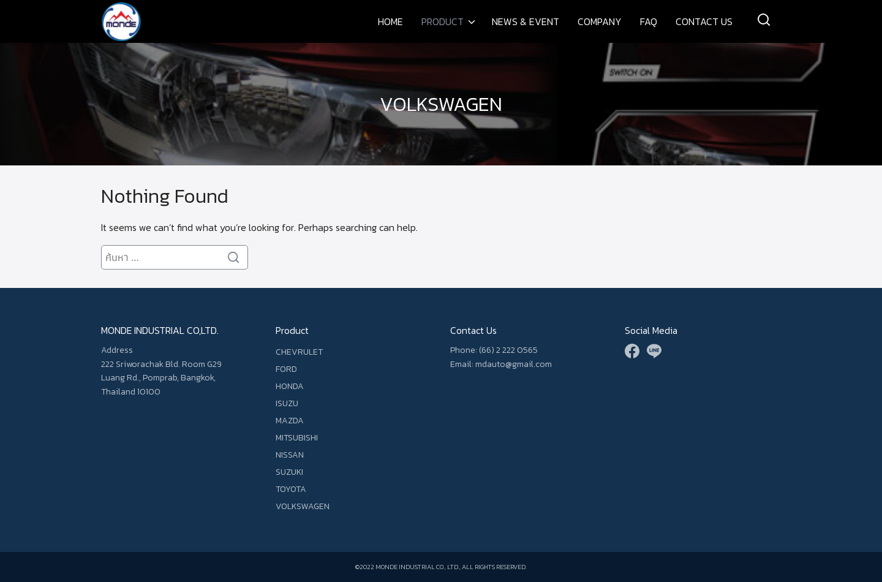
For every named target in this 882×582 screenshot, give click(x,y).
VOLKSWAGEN (441, 104)
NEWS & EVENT (525, 21)
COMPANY (600, 21)
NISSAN (290, 454)
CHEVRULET (299, 352)
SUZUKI (289, 472)
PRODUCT (442, 21)
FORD (286, 369)
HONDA (290, 386)
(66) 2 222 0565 (508, 350)
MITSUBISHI (297, 437)
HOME (390, 21)
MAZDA (290, 420)
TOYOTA (291, 489)
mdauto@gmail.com (513, 364)
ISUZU (287, 403)
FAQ (648, 21)
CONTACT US (704, 21)
